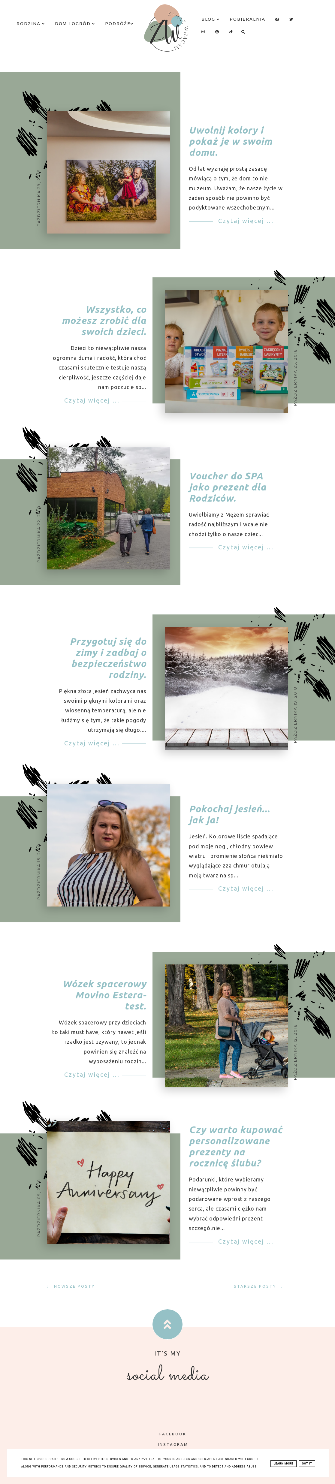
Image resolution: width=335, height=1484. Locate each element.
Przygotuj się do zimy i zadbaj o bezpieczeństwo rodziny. (108, 666)
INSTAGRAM (168, 1444)
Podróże (119, 23)
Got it (307, 1463)
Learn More (283, 1463)
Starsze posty (256, 1286)
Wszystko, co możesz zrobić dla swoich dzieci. (104, 329)
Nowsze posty (73, 1286)
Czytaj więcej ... (245, 220)
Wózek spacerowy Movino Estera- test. (104, 1003)
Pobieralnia (247, 19)
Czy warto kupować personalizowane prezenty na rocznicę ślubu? (235, 1155)
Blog (210, 19)
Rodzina (31, 23)
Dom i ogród (75, 23)
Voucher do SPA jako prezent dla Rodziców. (227, 495)
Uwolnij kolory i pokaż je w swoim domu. (230, 141)
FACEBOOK (168, 1434)
